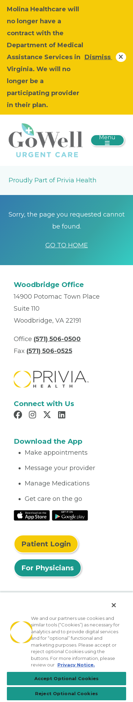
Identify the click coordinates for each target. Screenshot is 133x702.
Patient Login (46, 544)
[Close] (113, 605)
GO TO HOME (66, 245)
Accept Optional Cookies (66, 678)
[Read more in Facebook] (19, 415)
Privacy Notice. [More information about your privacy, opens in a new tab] (76, 664)
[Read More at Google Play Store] (70, 515)
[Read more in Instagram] (33, 415)
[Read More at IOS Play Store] (32, 515)
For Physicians (47, 568)
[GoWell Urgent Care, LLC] (46, 140)
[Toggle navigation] (107, 140)
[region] (66, 647)
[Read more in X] (48, 415)
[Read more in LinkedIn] (62, 415)
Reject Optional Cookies (66, 693)
